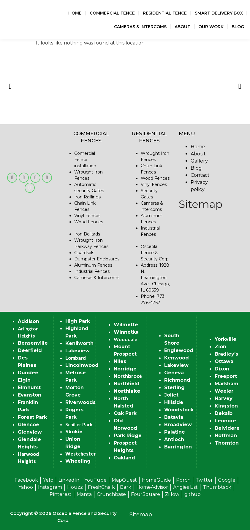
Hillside (173, 402)
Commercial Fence (112, 13)
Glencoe (28, 424)
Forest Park (32, 417)
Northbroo (127, 376)
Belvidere (227, 428)
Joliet (171, 395)
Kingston (226, 406)
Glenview (30, 432)
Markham (226, 383)
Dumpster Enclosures (96, 259)
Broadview (178, 424)
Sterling (174, 387)
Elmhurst (29, 387)
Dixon (222, 369)
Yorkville (225, 339)
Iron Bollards (87, 234)
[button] (10, 86)
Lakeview (77, 351)
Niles (120, 361)
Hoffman (226, 435)
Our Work (211, 26)
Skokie (74, 431)
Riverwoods (80, 402)
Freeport (226, 376)
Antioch (174, 439)
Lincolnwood (82, 365)
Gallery (199, 161)
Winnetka (126, 332)
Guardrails (84, 252)
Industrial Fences (92, 271)
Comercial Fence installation (85, 159)
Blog (238, 26)
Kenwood (176, 358)
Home (75, 13)
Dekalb (223, 413)
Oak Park (125, 413)
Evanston (29, 395)
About (182, 26)
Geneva (174, 372)
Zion (220, 346)
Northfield (127, 383)
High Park (77, 321)
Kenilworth (79, 343)
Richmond (177, 380)
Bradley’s (226, 354)
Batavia (173, 417)
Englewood (178, 350)
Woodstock (179, 410)
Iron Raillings (87, 197)
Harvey (223, 398)
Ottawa (224, 361)
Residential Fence (165, 13)
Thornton (227, 443)
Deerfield (30, 350)
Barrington (178, 447)
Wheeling (78, 461)
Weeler (224, 391)
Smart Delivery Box (219, 13)
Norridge (125, 369)
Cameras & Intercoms (140, 26)
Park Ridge (128, 435)
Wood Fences (88, 222)
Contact (200, 175)
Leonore (225, 421)
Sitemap (200, 204)
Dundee (28, 372)
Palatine (174, 432)
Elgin (24, 380)
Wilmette (126, 324)
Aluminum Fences (93, 265)
